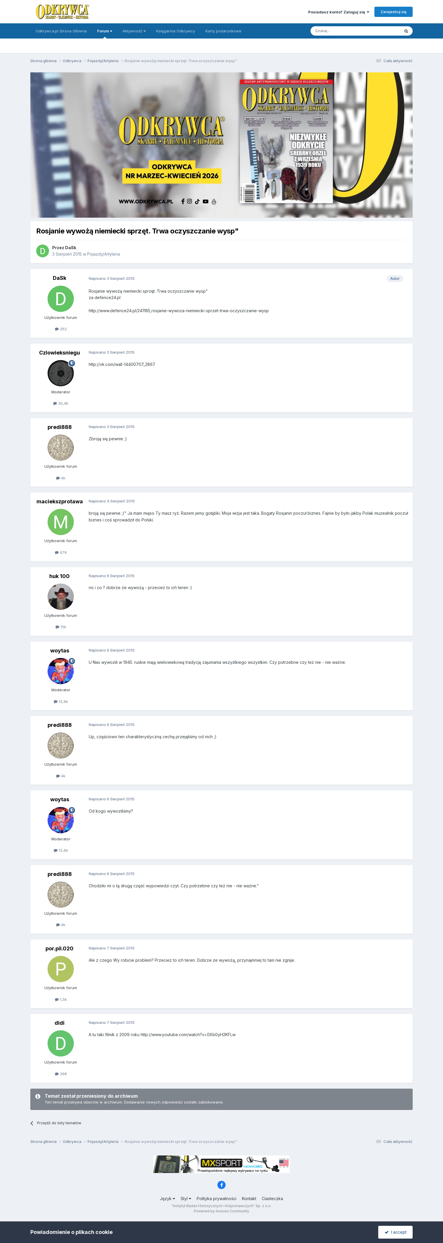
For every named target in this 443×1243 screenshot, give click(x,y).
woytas (59, 650)
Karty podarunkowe (223, 31)
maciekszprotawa (59, 501)
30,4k (60, 403)
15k (60, 626)
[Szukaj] (341, 31)
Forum (104, 34)
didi (59, 1023)
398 (61, 1073)
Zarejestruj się (394, 11)
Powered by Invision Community (221, 1211)
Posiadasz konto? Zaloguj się (338, 12)
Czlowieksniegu (59, 353)
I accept (396, 1232)
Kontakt (249, 1198)
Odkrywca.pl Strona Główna (61, 31)
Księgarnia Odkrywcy (175, 31)
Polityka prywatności (216, 1198)
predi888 (60, 427)
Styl (186, 1198)
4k (60, 478)
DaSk (70, 247)
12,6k (61, 701)
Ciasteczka (272, 1198)
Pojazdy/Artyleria (103, 254)
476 (61, 552)
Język (167, 1198)
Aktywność (134, 31)
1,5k (61, 999)
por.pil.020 (60, 948)
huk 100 (59, 576)
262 (61, 329)
